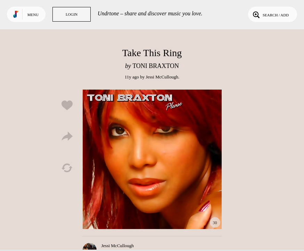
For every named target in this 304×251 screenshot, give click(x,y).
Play (152, 159)
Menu (33, 15)
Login (71, 14)
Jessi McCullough (162, 76)
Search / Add (270, 14)
